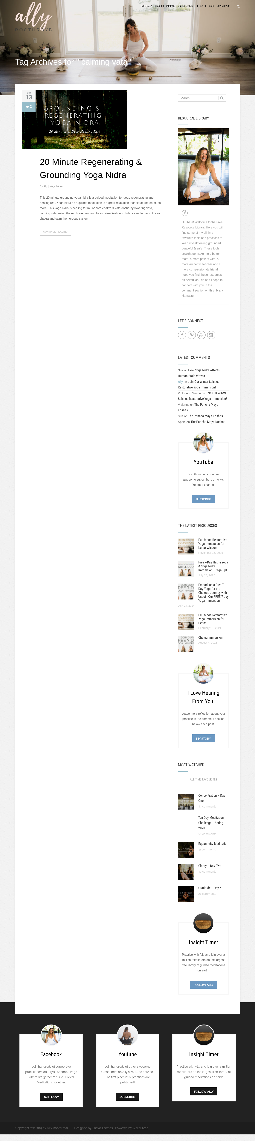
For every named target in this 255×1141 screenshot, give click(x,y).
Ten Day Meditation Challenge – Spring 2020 (211, 829)
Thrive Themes (102, 1134)
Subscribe (203, 505)
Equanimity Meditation (213, 850)
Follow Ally (203, 991)
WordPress (140, 1134)
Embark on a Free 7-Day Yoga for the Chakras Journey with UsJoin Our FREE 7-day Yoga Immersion (213, 599)
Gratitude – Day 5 (209, 894)
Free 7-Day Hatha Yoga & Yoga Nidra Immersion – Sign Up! (213, 573)
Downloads (223, 9)
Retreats (201, 9)
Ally (45, 192)
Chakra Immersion (210, 644)
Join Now (51, 1103)
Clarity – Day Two (209, 872)
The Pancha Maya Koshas (205, 422)
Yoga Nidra (56, 192)
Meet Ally (146, 9)
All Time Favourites (203, 786)
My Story (203, 745)
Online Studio (185, 9)
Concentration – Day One (211, 804)
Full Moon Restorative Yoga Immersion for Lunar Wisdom (212, 550)
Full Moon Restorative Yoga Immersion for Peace (212, 625)
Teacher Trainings (165, 9)
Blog (211, 9)
